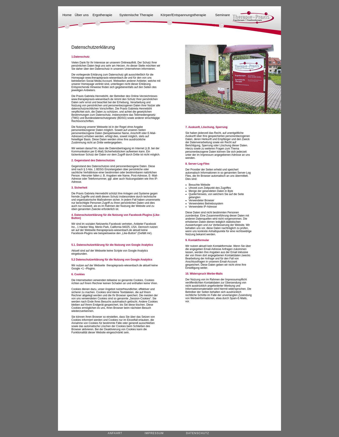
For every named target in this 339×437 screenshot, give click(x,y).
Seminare (222, 15)
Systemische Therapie (136, 15)
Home (67, 15)
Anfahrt (115, 433)
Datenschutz (197, 433)
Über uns (82, 15)
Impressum (154, 433)
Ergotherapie (102, 15)
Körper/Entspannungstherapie (183, 15)
